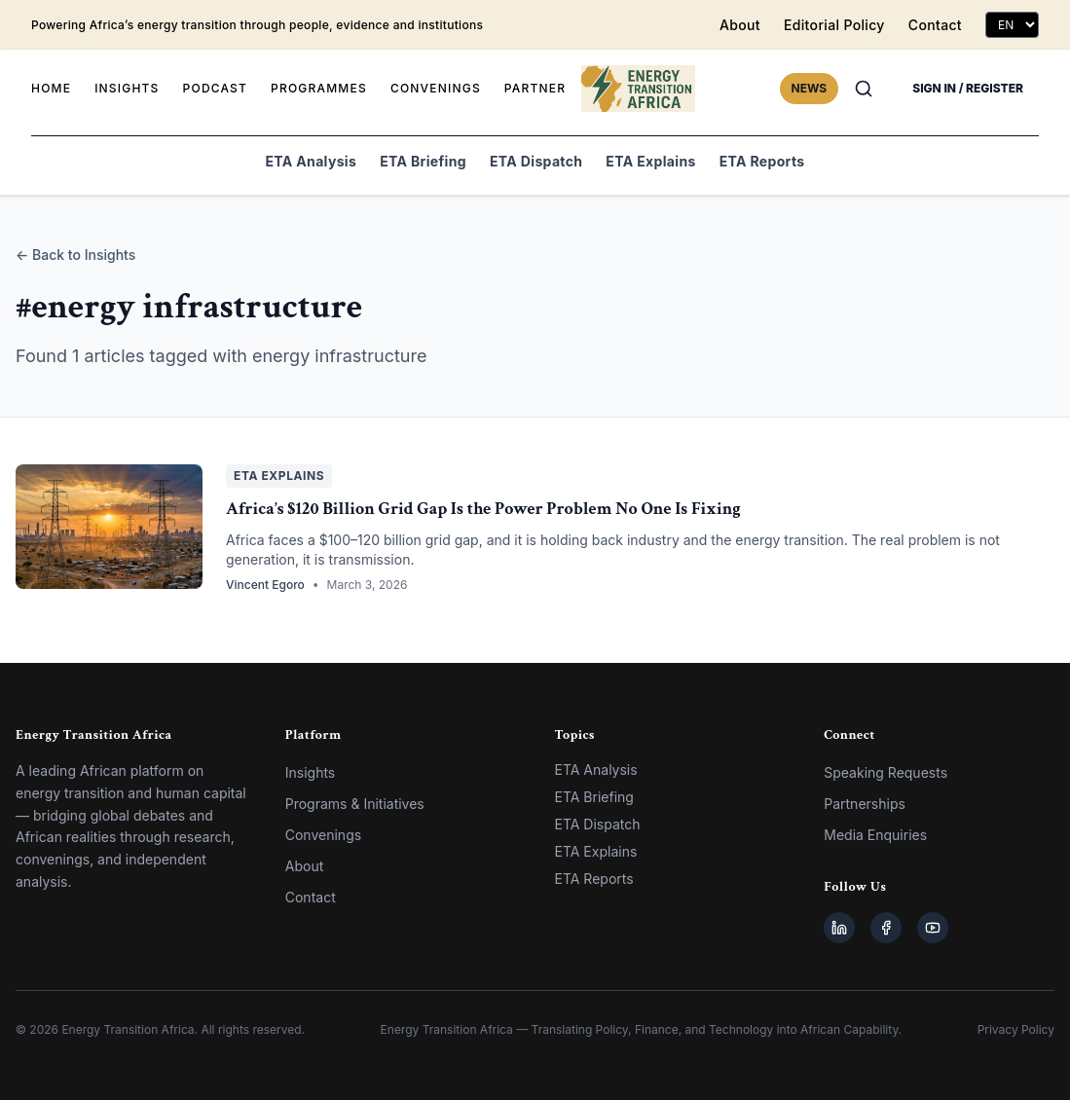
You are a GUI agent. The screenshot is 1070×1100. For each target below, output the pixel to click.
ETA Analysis (311, 161)
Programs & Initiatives (354, 803)
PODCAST (215, 88)
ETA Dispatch (536, 161)
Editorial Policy (834, 25)
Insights (310, 772)
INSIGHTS (126, 88)
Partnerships (864, 803)
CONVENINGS (435, 88)
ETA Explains (650, 161)
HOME (51, 88)
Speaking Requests (885, 772)
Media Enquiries (875, 834)
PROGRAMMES (319, 88)
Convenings (323, 834)
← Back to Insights (75, 254)
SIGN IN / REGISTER (967, 88)
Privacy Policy (1016, 1029)
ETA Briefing (423, 161)
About (739, 25)
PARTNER (535, 88)
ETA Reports (762, 161)
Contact (935, 25)
